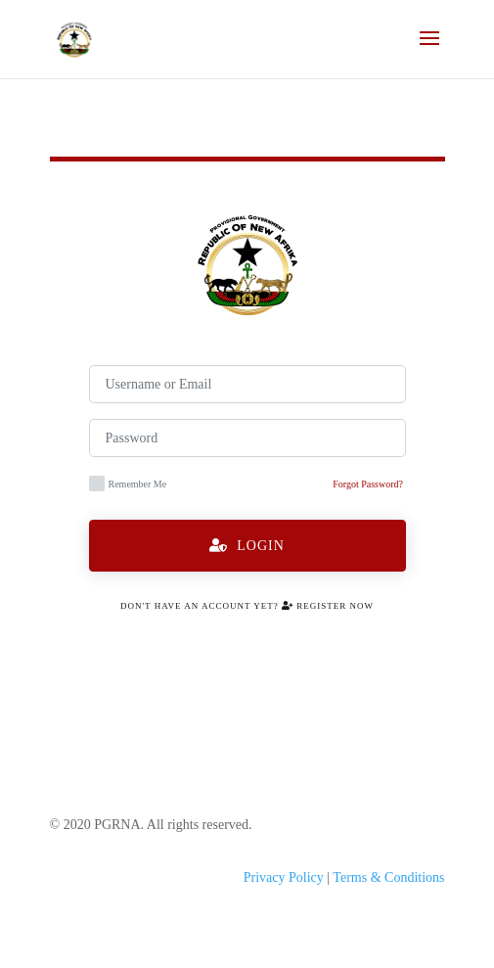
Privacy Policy (284, 877)
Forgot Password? (368, 484)
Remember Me (128, 483)
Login (247, 545)
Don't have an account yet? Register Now (247, 606)
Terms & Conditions (388, 877)
